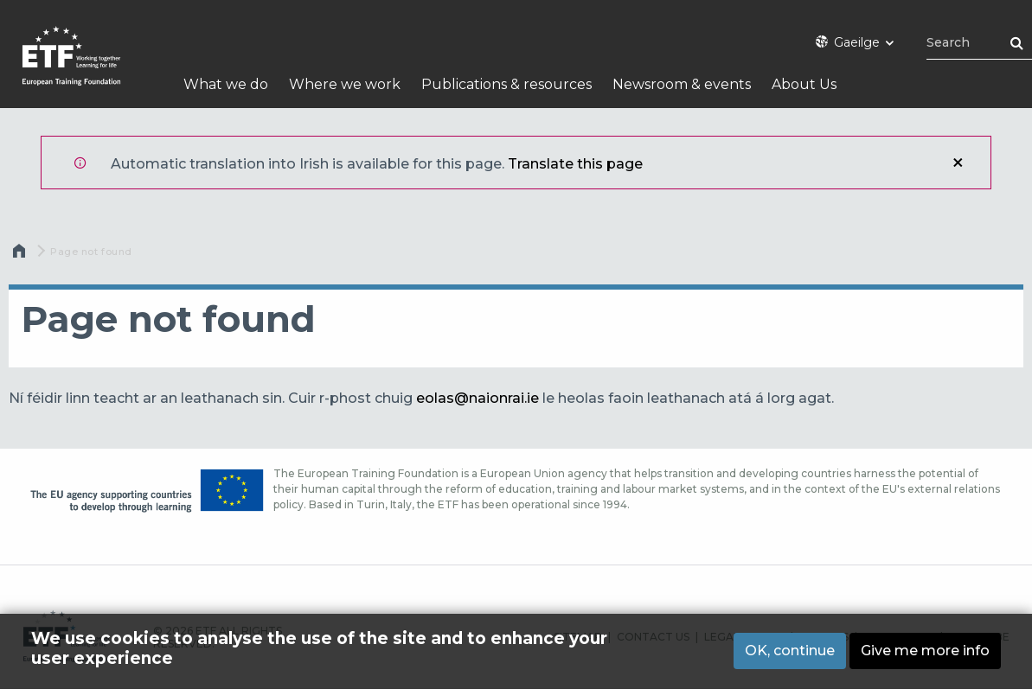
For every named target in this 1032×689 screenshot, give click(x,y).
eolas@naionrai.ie (477, 398)
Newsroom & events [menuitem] (681, 84)
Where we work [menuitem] (345, 84)
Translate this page (575, 164)
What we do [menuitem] (225, 84)
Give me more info (925, 650)
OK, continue (790, 650)
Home (21, 255)
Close (958, 162)
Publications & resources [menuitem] (506, 84)
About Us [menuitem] (804, 84)
